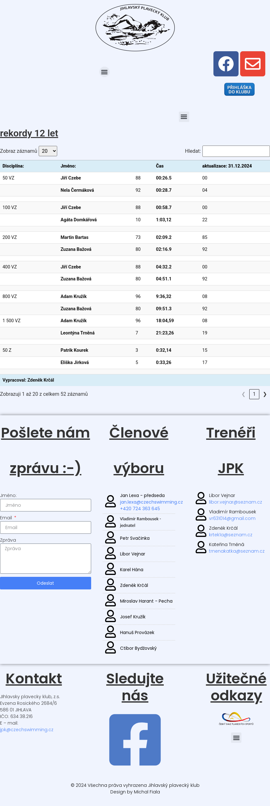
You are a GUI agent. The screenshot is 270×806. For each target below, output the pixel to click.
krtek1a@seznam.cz (230, 535)
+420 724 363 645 (140, 508)
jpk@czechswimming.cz (26, 729)
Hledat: (193, 151)
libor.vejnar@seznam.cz (235, 502)
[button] (104, 72)
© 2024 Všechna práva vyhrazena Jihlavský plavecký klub (135, 785)
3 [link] (254, 394)
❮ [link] (222, 394)
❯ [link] (265, 394)
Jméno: (8, 495)
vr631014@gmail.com (232, 518)
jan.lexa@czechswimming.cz (151, 502)
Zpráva (8, 540)
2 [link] (243, 394)
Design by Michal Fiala (135, 792)
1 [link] (232, 394)
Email (6, 518)
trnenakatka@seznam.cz (237, 551)
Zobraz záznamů (18, 151)
